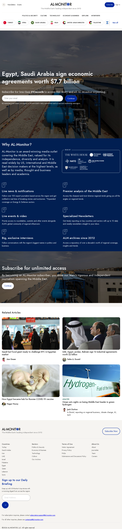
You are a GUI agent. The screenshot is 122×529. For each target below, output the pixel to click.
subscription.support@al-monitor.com (42, 515)
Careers (94, 456)
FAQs (64, 453)
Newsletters (11, 4)
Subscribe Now (111, 431)
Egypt (4, 465)
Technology (55, 15)
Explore (85, 15)
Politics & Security (29, 15)
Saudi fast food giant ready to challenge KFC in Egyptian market (29, 353)
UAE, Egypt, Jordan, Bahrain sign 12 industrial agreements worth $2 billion (89, 353)
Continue (7, 285)
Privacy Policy (67, 450)
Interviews (95, 15)
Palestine (5, 462)
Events (19, 4)
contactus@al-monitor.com (34, 519)
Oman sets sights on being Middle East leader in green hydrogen (88, 403)
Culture (43, 15)
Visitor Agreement (68, 447)
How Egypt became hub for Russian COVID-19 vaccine (28, 399)
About (94, 447)
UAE (3, 456)
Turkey (4, 447)
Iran (3, 453)
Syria (3, 475)
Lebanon (5, 471)
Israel (3, 459)
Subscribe (109, 5)
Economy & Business (71, 15)
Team (93, 453)
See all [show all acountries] (115, 22)
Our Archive (36, 459)
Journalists (95, 450)
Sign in (117, 5)
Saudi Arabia (6, 450)
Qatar (4, 468)
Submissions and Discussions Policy (74, 456)
